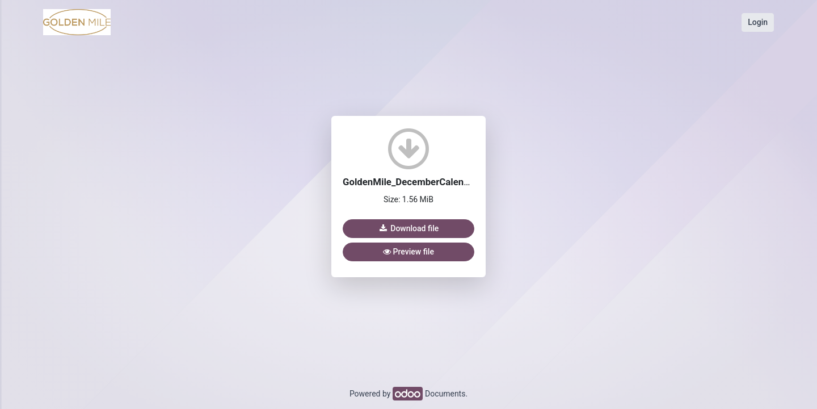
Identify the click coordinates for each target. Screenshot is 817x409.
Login (758, 22)
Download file (408, 228)
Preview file (408, 251)
